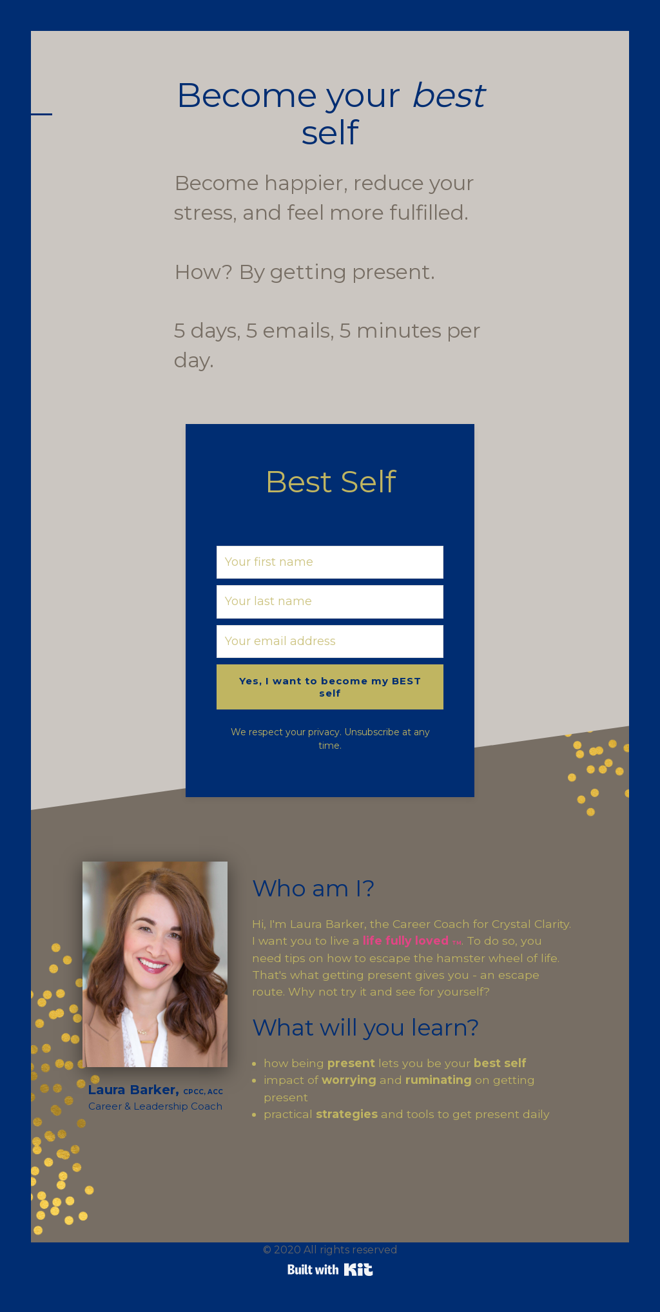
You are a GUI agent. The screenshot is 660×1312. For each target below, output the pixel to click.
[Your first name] (330, 562)
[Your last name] (330, 601)
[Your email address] (330, 641)
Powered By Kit (330, 1269)
